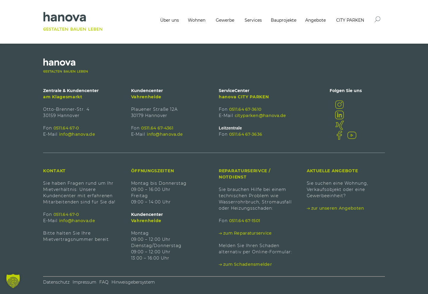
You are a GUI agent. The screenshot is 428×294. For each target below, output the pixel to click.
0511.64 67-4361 (157, 128)
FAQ (103, 282)
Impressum (84, 282)
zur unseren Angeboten (337, 208)
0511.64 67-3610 (245, 109)
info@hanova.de (77, 134)
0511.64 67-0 (66, 128)
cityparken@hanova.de (260, 115)
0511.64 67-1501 (244, 221)
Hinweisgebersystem (133, 282)
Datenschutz (56, 282)
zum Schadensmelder (247, 264)
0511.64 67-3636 (245, 134)
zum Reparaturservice (247, 233)
